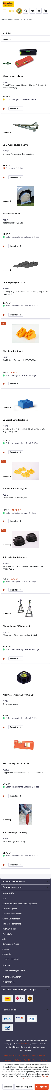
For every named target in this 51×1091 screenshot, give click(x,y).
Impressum (7, 934)
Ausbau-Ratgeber (9, 908)
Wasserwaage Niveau (13, 76)
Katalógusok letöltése (12, 1060)
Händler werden (38, 1055)
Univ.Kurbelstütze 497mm (15, 144)
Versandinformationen (11, 977)
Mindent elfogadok (24, 1087)
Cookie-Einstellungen (11, 919)
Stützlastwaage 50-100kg (15, 832)
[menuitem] (8, 11)
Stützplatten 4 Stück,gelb (15, 488)
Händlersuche (24, 1055)
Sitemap (5, 949)
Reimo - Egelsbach (11, 959)
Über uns (6, 965)
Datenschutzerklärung (11, 924)
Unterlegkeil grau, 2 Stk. (14, 282)
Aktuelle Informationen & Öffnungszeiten (19, 903)
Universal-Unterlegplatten (15, 419)
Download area (10, 1055)
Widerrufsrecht (8, 982)
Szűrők (7, 33)
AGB (4, 898)
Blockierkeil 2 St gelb (13, 351)
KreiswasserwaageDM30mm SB (18, 694)
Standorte (6, 954)
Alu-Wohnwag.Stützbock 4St (17, 626)
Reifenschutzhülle (11, 213)
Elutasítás (8, 1087)
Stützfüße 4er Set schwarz (15, 557)
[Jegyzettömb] (32, 11)
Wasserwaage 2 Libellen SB (16, 763)
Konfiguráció (41, 1087)
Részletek (15, 108)
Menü (8, 10)
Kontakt (27, 1060)
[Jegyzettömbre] (4, 108)
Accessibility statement (11, 914)
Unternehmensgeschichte (14, 970)
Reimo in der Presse (10, 944)
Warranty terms (9, 929)
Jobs (4, 939)
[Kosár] (45, 11)
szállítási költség (24, 1044)
